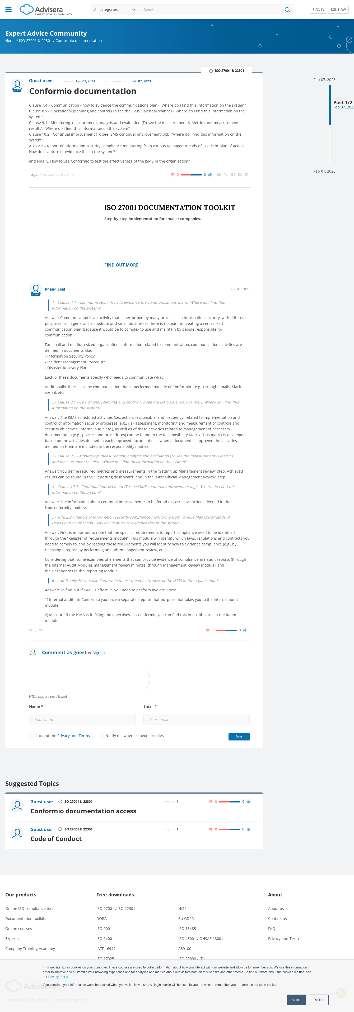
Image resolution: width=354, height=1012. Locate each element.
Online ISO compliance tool (29, 908)
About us (276, 908)
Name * (36, 706)
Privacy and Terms (73, 735)
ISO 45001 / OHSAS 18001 (200, 938)
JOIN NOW (338, 9)
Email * (150, 706)
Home (10, 40)
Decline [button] (319, 1000)
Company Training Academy (30, 948)
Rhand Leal (55, 289)
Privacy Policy (58, 977)
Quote (36, 630)
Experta (12, 938)
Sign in (99, 652)
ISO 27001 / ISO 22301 (115, 908)
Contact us (277, 918)
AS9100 (184, 948)
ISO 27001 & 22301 (35, 40)
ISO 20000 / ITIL (192, 958)
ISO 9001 (104, 928)
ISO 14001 (105, 938)
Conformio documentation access (83, 811)
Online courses (18, 928)
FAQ (271, 928)
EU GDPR (186, 918)
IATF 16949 (105, 948)
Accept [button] (296, 1000)
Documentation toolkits (25, 918)
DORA (101, 918)
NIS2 (182, 908)
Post (239, 736)
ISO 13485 (187, 928)
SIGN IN (318, 9)
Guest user (41, 802)
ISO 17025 (105, 958)
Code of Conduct (56, 838)
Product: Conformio (56, 174)
